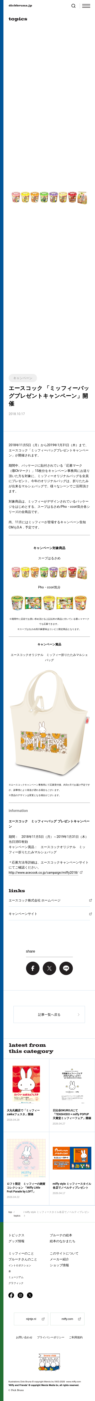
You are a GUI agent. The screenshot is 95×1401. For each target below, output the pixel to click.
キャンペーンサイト (23, 914)
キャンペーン (22, 378)
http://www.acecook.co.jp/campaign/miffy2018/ (43, 872)
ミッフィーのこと (21, 1253)
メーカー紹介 (59, 1259)
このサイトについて (64, 1253)
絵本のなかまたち (62, 1241)
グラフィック (16, 1283)
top (10, 1212)
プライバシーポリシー (50, 1337)
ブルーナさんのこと (22, 1259)
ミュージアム (16, 1277)
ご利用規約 (76, 1337)
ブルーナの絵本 (61, 1235)
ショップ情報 (59, 1265)
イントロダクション (19, 1265)
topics (17, 1215)
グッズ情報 (16, 1241)
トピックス (16, 1235)
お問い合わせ (24, 1337)
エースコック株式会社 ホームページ (35, 900)
